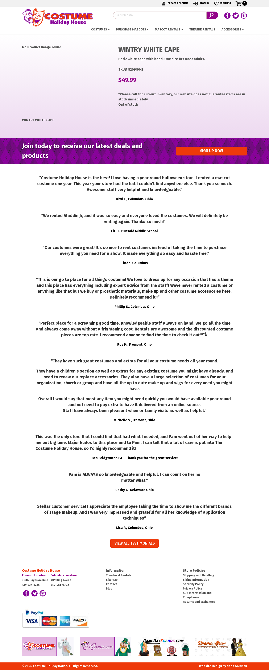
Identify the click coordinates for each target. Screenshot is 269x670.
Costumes (99, 29)
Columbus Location (63, 575)
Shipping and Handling (198, 575)
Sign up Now (211, 151)
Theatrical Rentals (118, 575)
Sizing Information (196, 580)
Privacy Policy (192, 588)
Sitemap (112, 580)
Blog (109, 588)
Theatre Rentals (202, 29)
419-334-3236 (31, 584)
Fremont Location (34, 575)
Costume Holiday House (41, 571)
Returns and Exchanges (199, 602)
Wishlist (222, 3)
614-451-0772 (59, 584)
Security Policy (193, 584)
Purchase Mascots (131, 29)
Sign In (201, 3)
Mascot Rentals (167, 29)
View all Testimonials (135, 543)
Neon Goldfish (237, 666)
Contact (111, 584)
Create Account (174, 3)
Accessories (231, 29)
